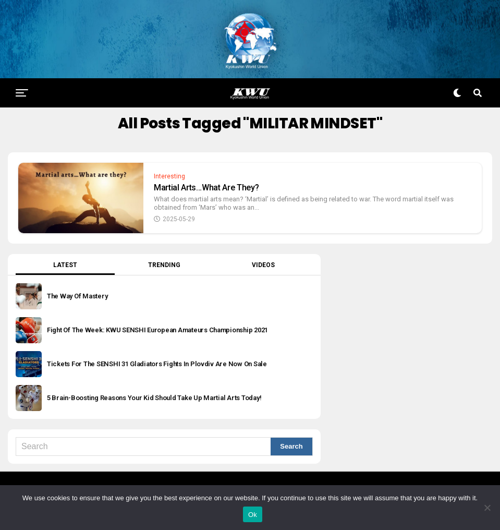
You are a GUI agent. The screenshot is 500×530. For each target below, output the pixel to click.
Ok (252, 515)
